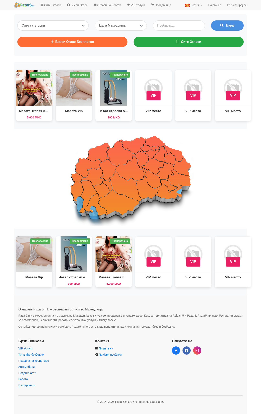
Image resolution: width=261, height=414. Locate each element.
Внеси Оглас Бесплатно (72, 42)
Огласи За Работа (107, 5)
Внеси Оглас (77, 5)
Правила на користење (33, 360)
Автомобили (26, 366)
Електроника (26, 385)
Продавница (161, 5)
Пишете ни (106, 348)
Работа (23, 379)
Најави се (214, 5)
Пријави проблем (110, 354)
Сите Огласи (51, 5)
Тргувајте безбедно (31, 354)
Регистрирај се (237, 5)
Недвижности (27, 373)
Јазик (193, 5)
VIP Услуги (136, 5)
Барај (227, 25)
